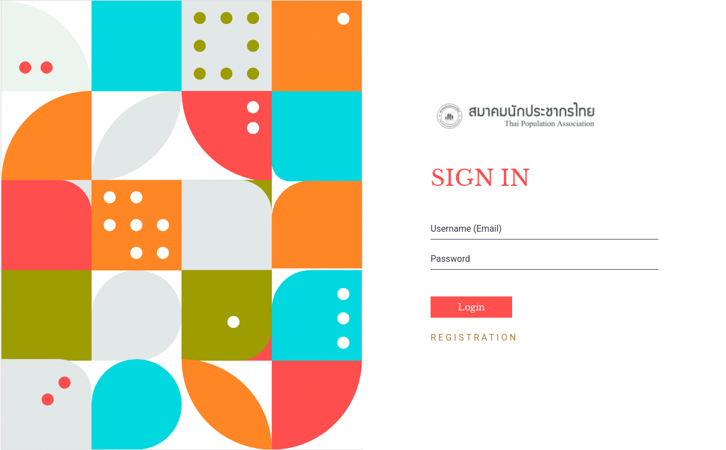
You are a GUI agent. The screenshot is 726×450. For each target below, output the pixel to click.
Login (471, 307)
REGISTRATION (474, 337)
